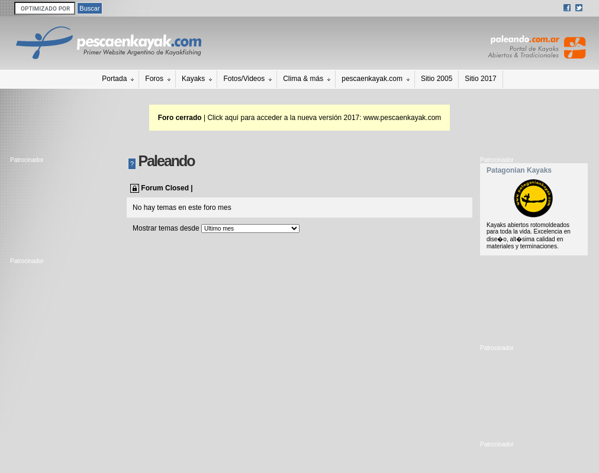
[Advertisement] (63, 207)
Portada (114, 78)
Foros (154, 78)
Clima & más (303, 78)
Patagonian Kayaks (519, 170)
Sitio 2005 (436, 78)
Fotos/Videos (244, 78)
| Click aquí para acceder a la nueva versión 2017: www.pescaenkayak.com (300, 118)
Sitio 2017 (480, 78)
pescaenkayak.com (372, 78)
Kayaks (193, 78)
